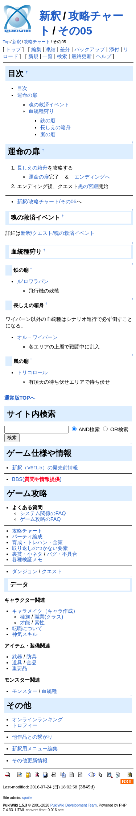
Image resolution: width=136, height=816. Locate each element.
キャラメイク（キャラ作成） (45, 611)
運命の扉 (27, 95)
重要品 (19, 668)
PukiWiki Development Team (73, 805)
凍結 (50, 49)
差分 (65, 49)
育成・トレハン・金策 (37, 542)
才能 (25, 622)
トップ (13, 49)
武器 (17, 657)
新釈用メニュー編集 (35, 748)
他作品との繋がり (32, 737)
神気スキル (24, 634)
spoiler (27, 798)
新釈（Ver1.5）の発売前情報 (45, 467)
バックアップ (89, 49)
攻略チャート (37, 42)
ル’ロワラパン (33, 281)
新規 (33, 56)
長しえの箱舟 (55, 127)
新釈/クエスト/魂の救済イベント (58, 233)
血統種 (49, 691)
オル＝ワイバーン (37, 337)
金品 (31, 662)
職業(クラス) (48, 617)
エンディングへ (92, 177)
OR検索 (115, 429)
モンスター (24, 691)
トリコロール (32, 372)
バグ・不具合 (62, 554)
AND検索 (86, 429)
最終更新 (81, 56)
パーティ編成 (27, 536)
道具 (17, 662)
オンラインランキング (37, 719)
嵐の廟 (47, 134)
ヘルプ (103, 56)
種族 (25, 617)
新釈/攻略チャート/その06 (47, 201)
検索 (62, 56)
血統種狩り (41, 111)
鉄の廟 (47, 120)
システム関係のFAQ (43, 513)
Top (6, 42)
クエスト (52, 571)
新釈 (50, 16)
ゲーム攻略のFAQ (40, 519)
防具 (31, 657)
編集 (36, 49)
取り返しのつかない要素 (40, 548)
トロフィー (24, 725)
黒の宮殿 (88, 186)
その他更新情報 (30, 760)
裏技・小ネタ (27, 554)
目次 (22, 88)
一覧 (47, 56)
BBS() (36, 479)
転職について (27, 628)
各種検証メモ (27, 559)
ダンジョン (24, 571)
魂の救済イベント (49, 104)
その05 (75, 31)
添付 (114, 49)
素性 (39, 622)
